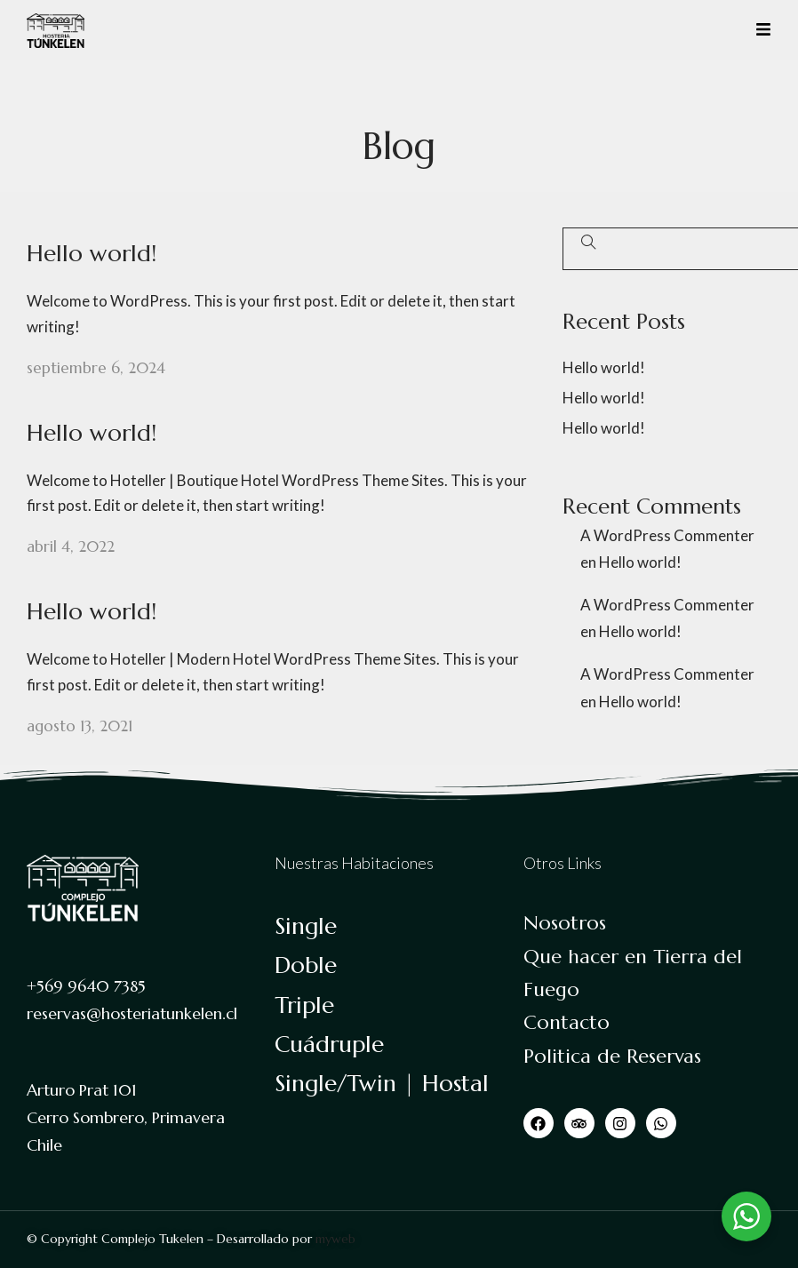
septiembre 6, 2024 (96, 368)
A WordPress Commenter (667, 535)
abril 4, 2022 (71, 546)
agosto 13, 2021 (79, 726)
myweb (335, 1239)
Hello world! (91, 253)
